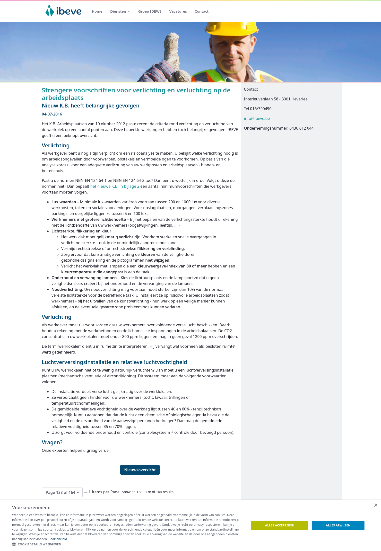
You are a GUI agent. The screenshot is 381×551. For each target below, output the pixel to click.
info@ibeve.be (257, 118)
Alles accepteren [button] (279, 525)
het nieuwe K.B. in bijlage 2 (114, 186)
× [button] (375, 505)
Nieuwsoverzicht (140, 469)
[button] (127, 544)
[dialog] (190, 525)
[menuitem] (97, 11)
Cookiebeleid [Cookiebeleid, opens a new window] (58, 539)
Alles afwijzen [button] (338, 525)
